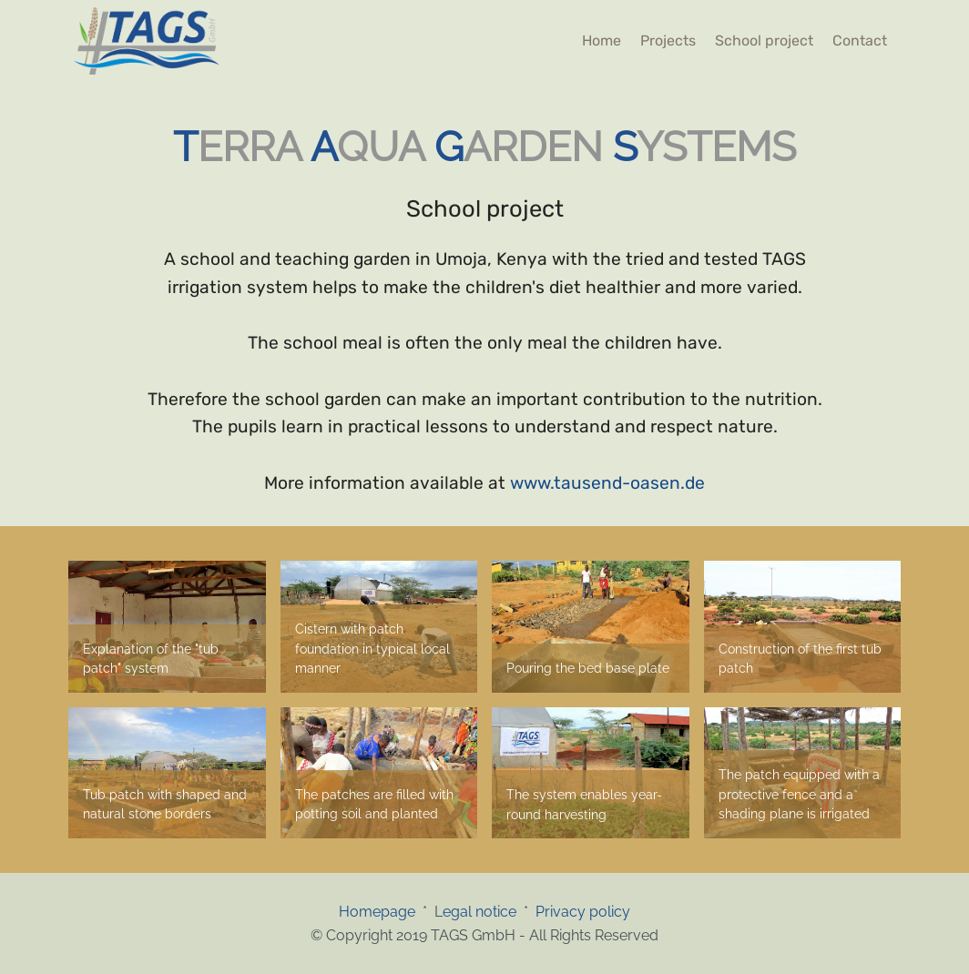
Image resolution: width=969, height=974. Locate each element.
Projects (668, 40)
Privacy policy (583, 911)
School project (764, 40)
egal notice (479, 911)
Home (601, 40)
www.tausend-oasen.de (607, 482)
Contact (859, 40)
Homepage (381, 911)
